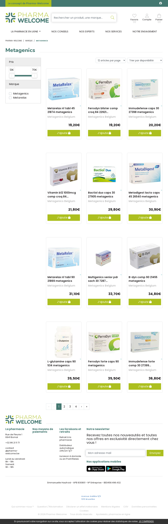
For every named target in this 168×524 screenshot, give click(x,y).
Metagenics (21, 94)
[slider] (12, 75)
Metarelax (20, 98)
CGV (125, 506)
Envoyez (155, 453)
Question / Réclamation (50, 506)
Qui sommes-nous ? (22, 506)
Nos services (113, 31)
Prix (11, 62)
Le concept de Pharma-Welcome (28, 3)
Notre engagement (145, 31)
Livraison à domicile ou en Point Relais (70, 457)
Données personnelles (144, 506)
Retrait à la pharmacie (65, 439)
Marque (28, 40)
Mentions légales (110, 506)
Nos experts (86, 31)
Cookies (84, 510)
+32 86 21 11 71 (12, 442)
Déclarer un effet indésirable (82, 506)
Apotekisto (113, 514)
